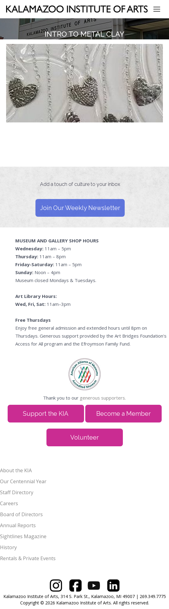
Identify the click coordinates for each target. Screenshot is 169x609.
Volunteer (84, 437)
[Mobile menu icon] (157, 9)
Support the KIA (45, 413)
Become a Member (123, 413)
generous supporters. (103, 398)
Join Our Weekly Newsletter (80, 208)
